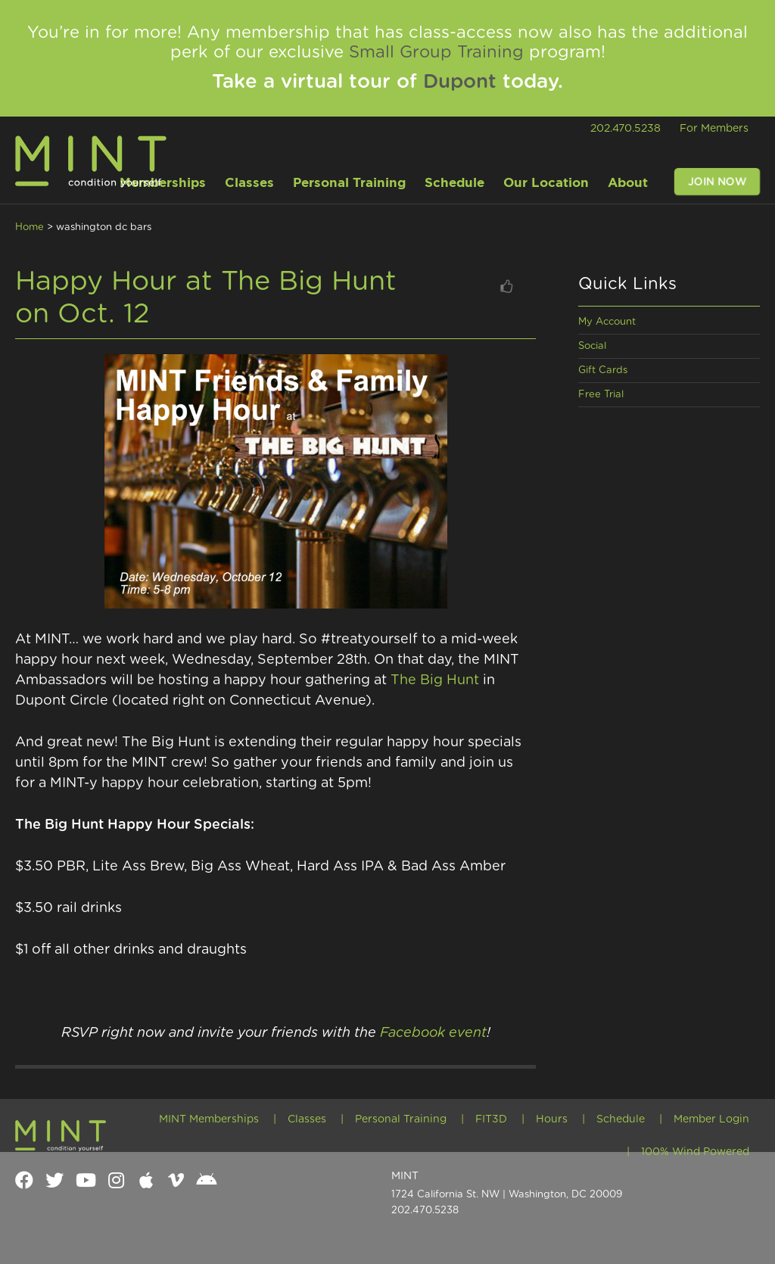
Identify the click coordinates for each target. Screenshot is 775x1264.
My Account (607, 322)
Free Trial (601, 395)
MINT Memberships (209, 1119)
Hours (552, 1119)
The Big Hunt (435, 680)
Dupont (459, 82)
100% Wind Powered (695, 1152)
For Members (714, 128)
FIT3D (491, 1119)
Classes (307, 1119)
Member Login (711, 1119)
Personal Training (401, 1119)
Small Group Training (436, 52)
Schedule (620, 1119)
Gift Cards (602, 370)
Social (592, 346)
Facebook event (433, 1033)
